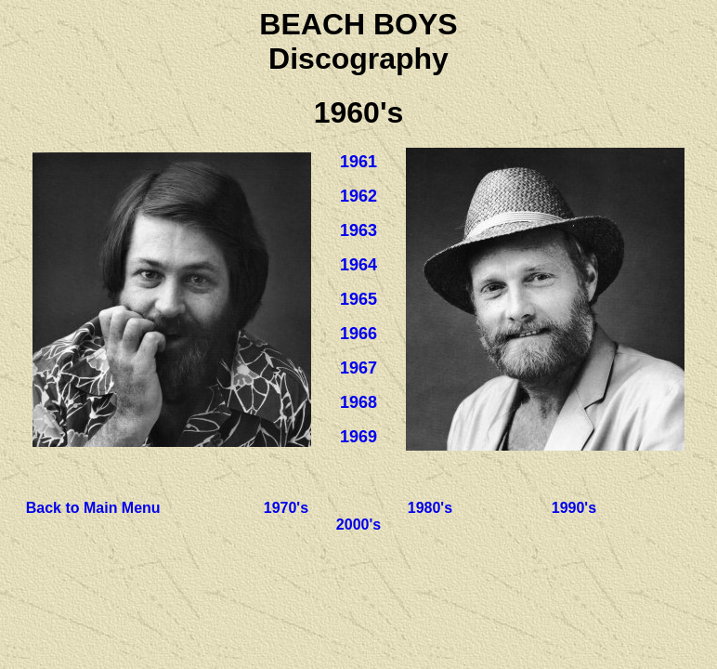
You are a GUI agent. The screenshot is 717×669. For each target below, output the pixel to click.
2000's (358, 524)
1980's (430, 508)
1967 (358, 368)
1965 (358, 299)
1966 (358, 333)
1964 (358, 265)
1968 (358, 402)
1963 (358, 230)
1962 (358, 196)
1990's (574, 508)
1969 (358, 436)
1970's (286, 508)
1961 (358, 161)
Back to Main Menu (93, 508)
